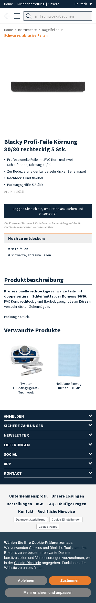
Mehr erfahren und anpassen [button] (48, 592)
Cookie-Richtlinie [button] (27, 563)
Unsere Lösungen (67, 496)
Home (9, 4)
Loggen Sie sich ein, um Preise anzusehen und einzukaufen (48, 211)
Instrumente (27, 29)
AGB (40, 503)
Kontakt (26, 511)
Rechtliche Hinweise (56, 511)
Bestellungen (19, 503)
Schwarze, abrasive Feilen (26, 35)
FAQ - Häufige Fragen (66, 503)
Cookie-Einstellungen (66, 519)
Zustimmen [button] (70, 580)
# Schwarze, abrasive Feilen (29, 255)
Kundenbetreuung (31, 4)
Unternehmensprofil (28, 496)
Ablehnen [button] (26, 580)
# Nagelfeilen (18, 249)
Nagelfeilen (50, 29)
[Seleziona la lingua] (83, 4)
